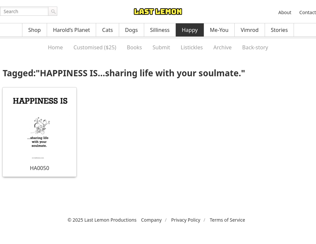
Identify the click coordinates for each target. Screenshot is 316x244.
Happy (190, 30)
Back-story (255, 47)
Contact (307, 12)
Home (55, 47)
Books (134, 47)
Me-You (219, 30)
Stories (279, 30)
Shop (34, 30)
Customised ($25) (94, 47)
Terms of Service (227, 220)
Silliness (160, 30)
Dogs (131, 30)
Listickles (192, 47)
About (284, 12)
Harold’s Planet (71, 30)
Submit (161, 47)
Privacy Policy (185, 220)
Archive (222, 47)
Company (151, 220)
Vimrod (250, 30)
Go (52, 11)
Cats (107, 30)
